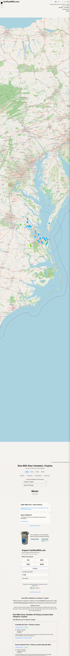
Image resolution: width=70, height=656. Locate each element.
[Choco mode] (63, 2)
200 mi (37, 471)
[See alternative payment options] (37, 588)
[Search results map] (35, 233)
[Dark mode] (61, 2)
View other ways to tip (35, 592)
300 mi (42, 471)
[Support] (58, 2)
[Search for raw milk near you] (35, 482)
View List (47, 475)
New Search (66, 7)
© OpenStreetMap (58, 462)
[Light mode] (65, 2)
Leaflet (52, 462)
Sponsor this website (35, 525)
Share (22, 475)
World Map (61, 7)
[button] (49, 223)
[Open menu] (67, 2)
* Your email (25, 578)
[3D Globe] (56, 2)
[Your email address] (35, 580)
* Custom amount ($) (27, 572)
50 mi (27, 471)
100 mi (32, 471)
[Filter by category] (35, 485)
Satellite (67, 11)
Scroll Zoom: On (66, 9)
